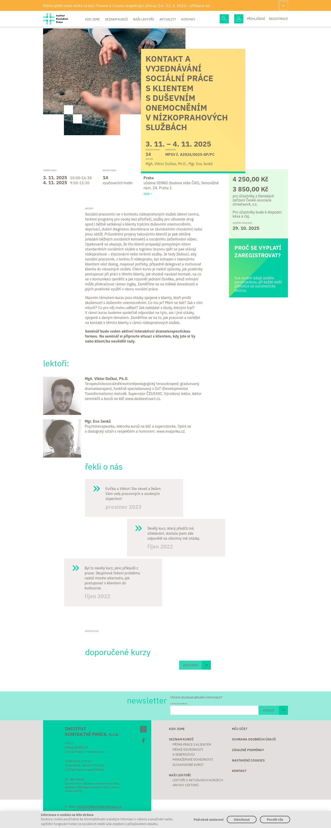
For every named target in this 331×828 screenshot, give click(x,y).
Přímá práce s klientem (192, 744)
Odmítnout (242, 819)
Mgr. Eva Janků (98, 421)
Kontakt (188, 19)
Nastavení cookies (248, 760)
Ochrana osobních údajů (254, 739)
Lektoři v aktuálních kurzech (198, 780)
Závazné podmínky (248, 749)
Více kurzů (190, 665)
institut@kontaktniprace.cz (99, 806)
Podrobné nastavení (209, 819)
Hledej (224, 18)
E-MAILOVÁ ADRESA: (179, 703)
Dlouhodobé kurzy (188, 764)
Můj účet (239, 728)
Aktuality (168, 19)
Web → (148, 194)
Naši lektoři (144, 19)
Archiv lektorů (186, 785)
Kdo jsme (92, 19)
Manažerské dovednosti (193, 759)
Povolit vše (275, 819)
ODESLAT (269, 710)
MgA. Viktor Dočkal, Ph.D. (106, 378)
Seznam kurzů (117, 19)
